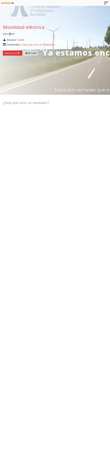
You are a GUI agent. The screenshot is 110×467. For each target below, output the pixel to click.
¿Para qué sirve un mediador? (38, 44)
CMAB (20, 40)
